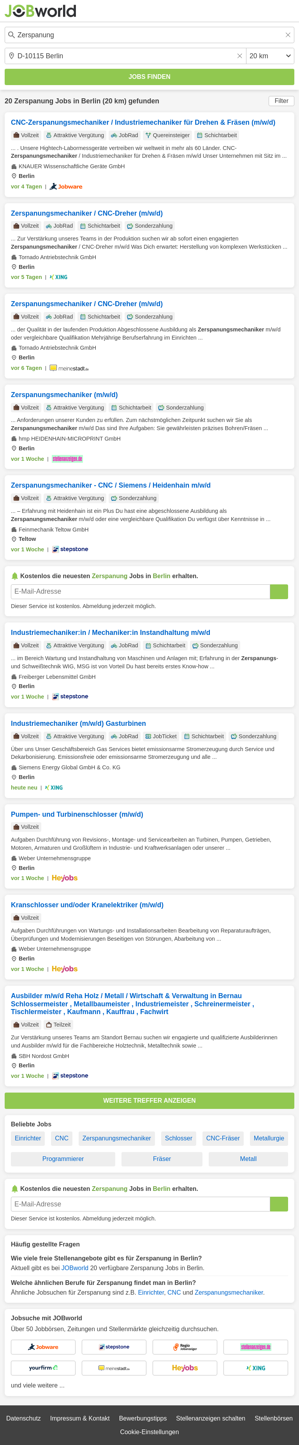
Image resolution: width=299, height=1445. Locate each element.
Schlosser (178, 1138)
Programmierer (63, 1159)
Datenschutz (23, 1418)
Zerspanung (33, 101)
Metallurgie (269, 1138)
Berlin (91, 101)
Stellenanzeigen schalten (210, 1418)
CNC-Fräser (223, 1138)
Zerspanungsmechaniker (117, 1138)
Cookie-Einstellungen (149, 1432)
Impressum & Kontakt (80, 1418)
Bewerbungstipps (143, 1418)
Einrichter (28, 1138)
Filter (281, 101)
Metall (248, 1159)
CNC (62, 1138)
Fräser (162, 1159)
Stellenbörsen (274, 1418)
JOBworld (75, 1268)
